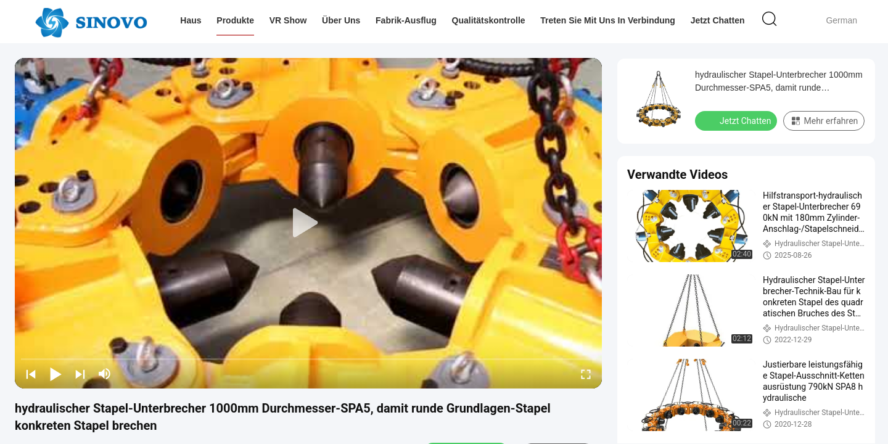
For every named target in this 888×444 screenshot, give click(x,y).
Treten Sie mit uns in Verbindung (607, 20)
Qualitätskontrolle (488, 20)
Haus (190, 20)
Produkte (235, 20)
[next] (80, 373)
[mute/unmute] (104, 373)
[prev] (30, 373)
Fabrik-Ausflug (406, 20)
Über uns (341, 20)
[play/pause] (55, 373)
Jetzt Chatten (718, 20)
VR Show (288, 20)
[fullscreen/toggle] (586, 373)
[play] (308, 223)
